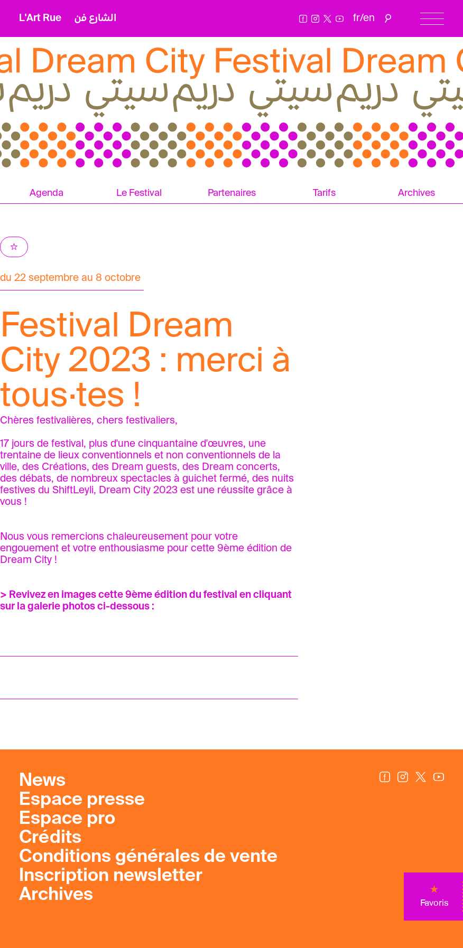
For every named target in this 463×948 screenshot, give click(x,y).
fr (356, 18)
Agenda (46, 193)
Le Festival (139, 193)
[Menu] (432, 19)
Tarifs (324, 193)
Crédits (50, 838)
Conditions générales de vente (148, 857)
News (42, 781)
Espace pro (67, 819)
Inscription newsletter (110, 876)
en (369, 18)
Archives (56, 895)
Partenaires (232, 193)
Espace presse (82, 800)
